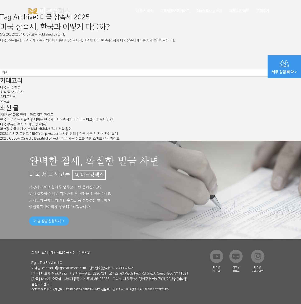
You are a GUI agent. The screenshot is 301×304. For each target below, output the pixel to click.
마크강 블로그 (236, 269)
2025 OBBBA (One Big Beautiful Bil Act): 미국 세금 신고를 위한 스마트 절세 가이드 (60, 138)
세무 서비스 (144, 11)
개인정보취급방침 (63, 252)
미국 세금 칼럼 (10, 87)
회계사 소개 (39, 252)
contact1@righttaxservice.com (64, 268)
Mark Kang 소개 (209, 11)
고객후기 (262, 11)
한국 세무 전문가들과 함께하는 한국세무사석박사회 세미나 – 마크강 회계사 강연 (56, 119)
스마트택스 (8, 97)
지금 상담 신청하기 (49, 221)
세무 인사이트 (239, 11)
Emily (61, 34)
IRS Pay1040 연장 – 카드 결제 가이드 (27, 115)
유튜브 (4, 101)
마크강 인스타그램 (257, 269)
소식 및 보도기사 (12, 92)
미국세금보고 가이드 (174, 11)
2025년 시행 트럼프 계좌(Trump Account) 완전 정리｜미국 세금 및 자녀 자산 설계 (59, 134)
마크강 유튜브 (216, 269)
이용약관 (84, 252)
